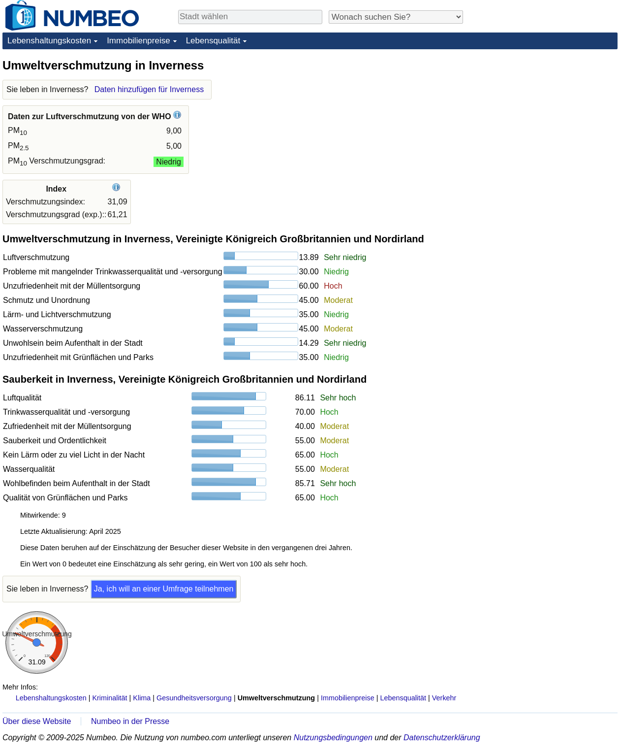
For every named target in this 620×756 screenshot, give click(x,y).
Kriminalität (109, 698)
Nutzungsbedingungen (333, 737)
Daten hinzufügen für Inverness (149, 89)
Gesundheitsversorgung (194, 698)
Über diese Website (36, 721)
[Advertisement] (544, 119)
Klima (142, 698)
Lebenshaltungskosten (49, 40)
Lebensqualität (213, 40)
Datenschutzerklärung (441, 737)
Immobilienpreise (138, 40)
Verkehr (444, 698)
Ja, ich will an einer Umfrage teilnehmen (164, 589)
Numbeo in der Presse (130, 721)
